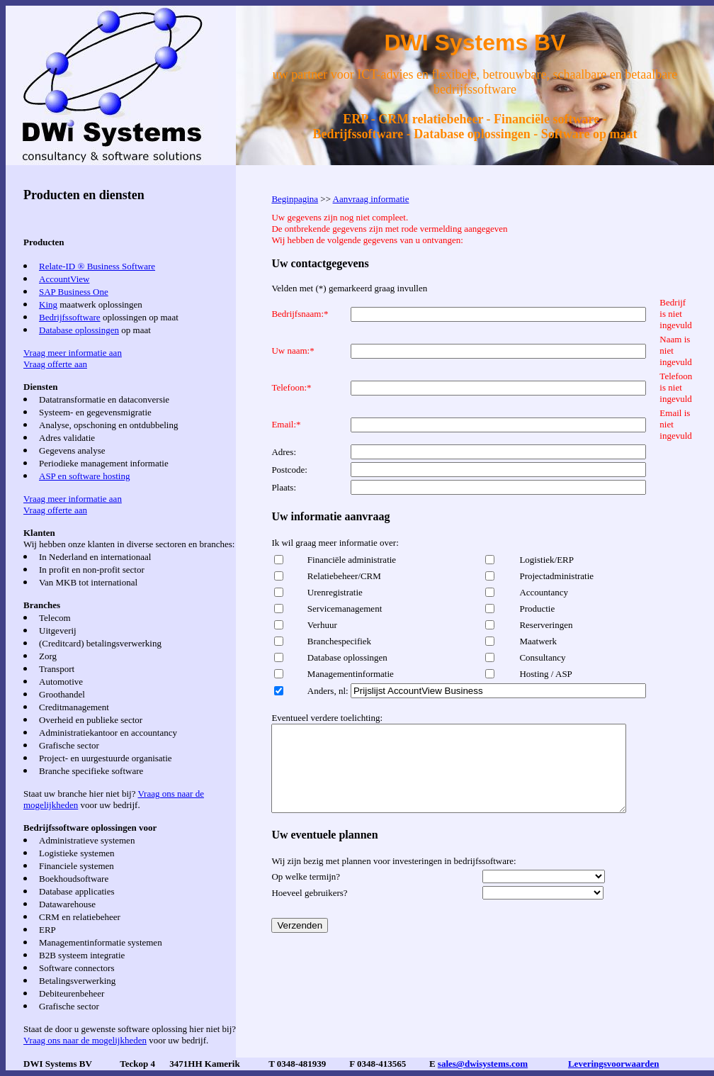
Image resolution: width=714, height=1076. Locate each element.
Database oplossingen (79, 330)
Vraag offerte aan (55, 364)
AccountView (64, 279)
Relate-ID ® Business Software (97, 266)
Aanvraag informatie (371, 199)
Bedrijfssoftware (70, 317)
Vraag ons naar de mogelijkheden (85, 1040)
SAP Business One (73, 291)
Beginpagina (294, 199)
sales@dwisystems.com (483, 1063)
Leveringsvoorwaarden (613, 1063)
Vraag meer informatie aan (72, 352)
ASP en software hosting (84, 476)
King (48, 304)
